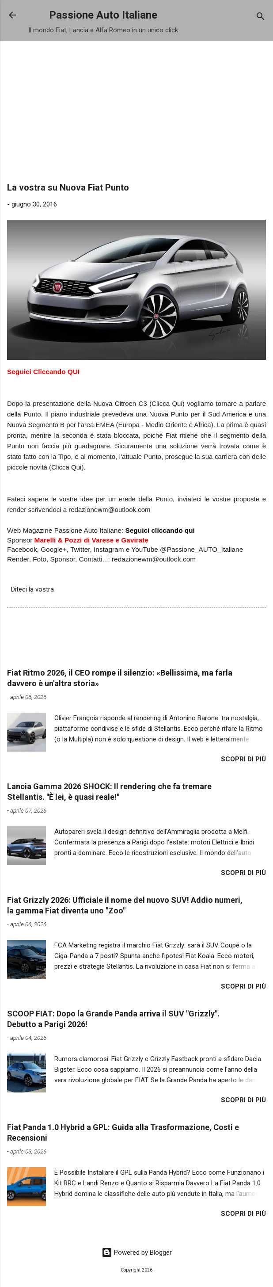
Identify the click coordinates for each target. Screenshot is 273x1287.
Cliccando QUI (56, 371)
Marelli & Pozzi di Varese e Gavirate (91, 540)
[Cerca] (260, 17)
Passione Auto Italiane (103, 15)
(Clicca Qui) (167, 403)
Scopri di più (243, 759)
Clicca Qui (66, 467)
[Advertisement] (136, 114)
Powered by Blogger (137, 1252)
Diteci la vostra (32, 589)
